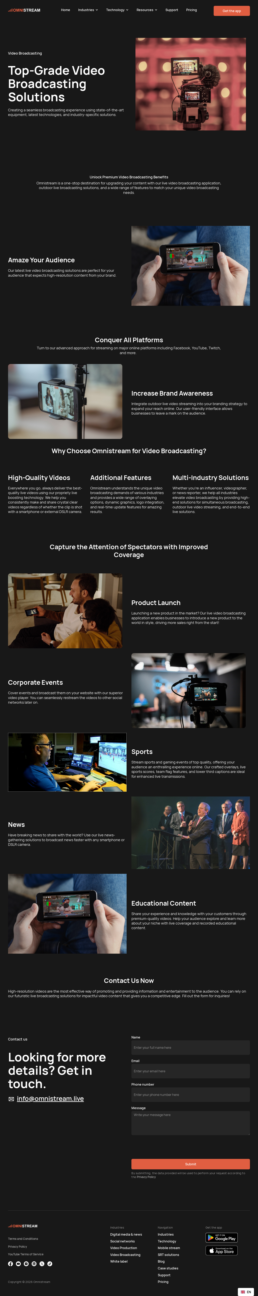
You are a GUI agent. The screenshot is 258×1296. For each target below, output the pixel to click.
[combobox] (246, 1292)
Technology (115, 10)
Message (138, 1108)
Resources (145, 10)
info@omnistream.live (50, 1098)
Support (171, 10)
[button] (88, 10)
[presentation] (162, 1147)
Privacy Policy (146, 1177)
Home (65, 10)
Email (135, 1061)
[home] (32, 10)
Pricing (191, 10)
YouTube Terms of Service (25, 1254)
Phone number (142, 1084)
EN (246, 1292)
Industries (86, 10)
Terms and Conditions (23, 1239)
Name (135, 1037)
